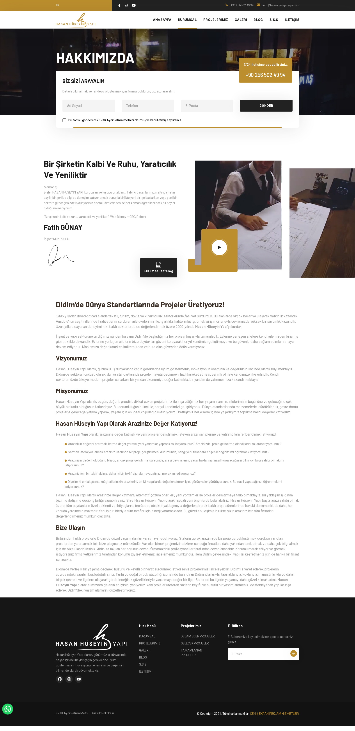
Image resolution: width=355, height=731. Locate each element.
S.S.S (274, 20)
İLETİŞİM (292, 20)
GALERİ (241, 20)
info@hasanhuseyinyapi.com (281, 5)
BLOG (258, 20)
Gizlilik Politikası (103, 713)
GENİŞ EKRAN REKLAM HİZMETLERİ (274, 713)
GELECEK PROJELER (195, 643)
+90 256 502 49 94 (242, 5)
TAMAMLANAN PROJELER (191, 653)
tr (57, 5)
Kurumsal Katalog (158, 267)
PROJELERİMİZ (215, 20)
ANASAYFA (162, 20)
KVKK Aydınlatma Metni (72, 713)
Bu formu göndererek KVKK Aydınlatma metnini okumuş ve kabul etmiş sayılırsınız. (125, 120)
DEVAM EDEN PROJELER (198, 636)
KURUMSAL (187, 20)
